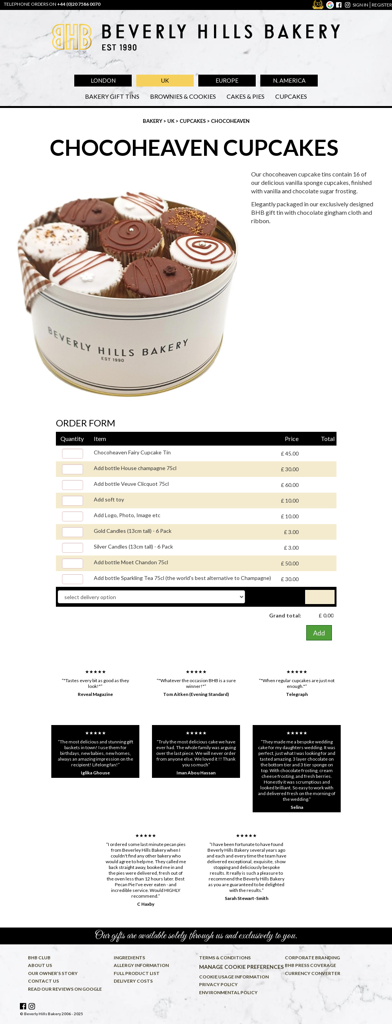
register (382, 5)
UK (165, 80)
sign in (360, 5)
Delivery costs (133, 981)
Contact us (43, 981)
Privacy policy (218, 984)
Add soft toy (109, 499)
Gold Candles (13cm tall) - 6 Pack (133, 531)
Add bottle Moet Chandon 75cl (131, 562)
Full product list (137, 973)
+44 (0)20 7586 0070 (78, 4)
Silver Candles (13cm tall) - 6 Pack (133, 546)
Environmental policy (228, 992)
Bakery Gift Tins (112, 96)
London (103, 80)
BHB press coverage (310, 965)
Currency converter (312, 973)
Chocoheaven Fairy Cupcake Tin (132, 452)
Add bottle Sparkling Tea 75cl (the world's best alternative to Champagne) (182, 578)
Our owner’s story (53, 973)
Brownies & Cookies (183, 96)
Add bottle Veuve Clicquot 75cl (131, 483)
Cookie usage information (234, 977)
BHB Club (39, 957)
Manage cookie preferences (238, 967)
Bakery (153, 121)
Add (319, 633)
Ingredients (129, 957)
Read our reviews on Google (65, 989)
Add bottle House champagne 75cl (135, 468)
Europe (227, 80)
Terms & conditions (225, 957)
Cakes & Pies (246, 96)
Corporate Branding (312, 957)
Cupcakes (291, 96)
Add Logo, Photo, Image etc (127, 515)
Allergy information (141, 965)
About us (40, 965)
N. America (289, 80)
